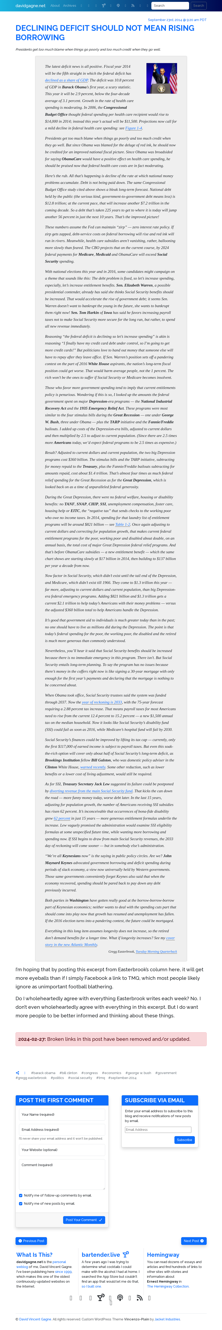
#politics (57, 1078)
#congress (89, 1073)
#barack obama (43, 1073)
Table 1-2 (122, 524)
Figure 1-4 (133, 128)
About (55, 6)
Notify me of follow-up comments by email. (58, 1195)
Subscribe (184, 1140)
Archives (69, 6)
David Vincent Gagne (35, 1319)
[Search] (170, 6)
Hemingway (163, 1254)
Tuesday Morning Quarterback (156, 951)
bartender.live (105, 1254)
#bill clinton (68, 1073)
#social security (80, 1078)
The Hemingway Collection (168, 1286)
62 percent (62, 818)
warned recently (92, 767)
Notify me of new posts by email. (49, 1204)
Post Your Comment (84, 1220)
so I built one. (92, 1286)
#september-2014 (122, 1078)
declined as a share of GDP (66, 80)
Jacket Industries (167, 1319)
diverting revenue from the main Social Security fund (91, 791)
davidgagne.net (31, 5)
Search (198, 6)
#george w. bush (138, 1073)
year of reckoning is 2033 (102, 702)
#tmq (100, 1078)
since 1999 (63, 1272)
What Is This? (34, 1254)
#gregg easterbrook (31, 1078)
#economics (111, 1073)
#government (166, 1073)
